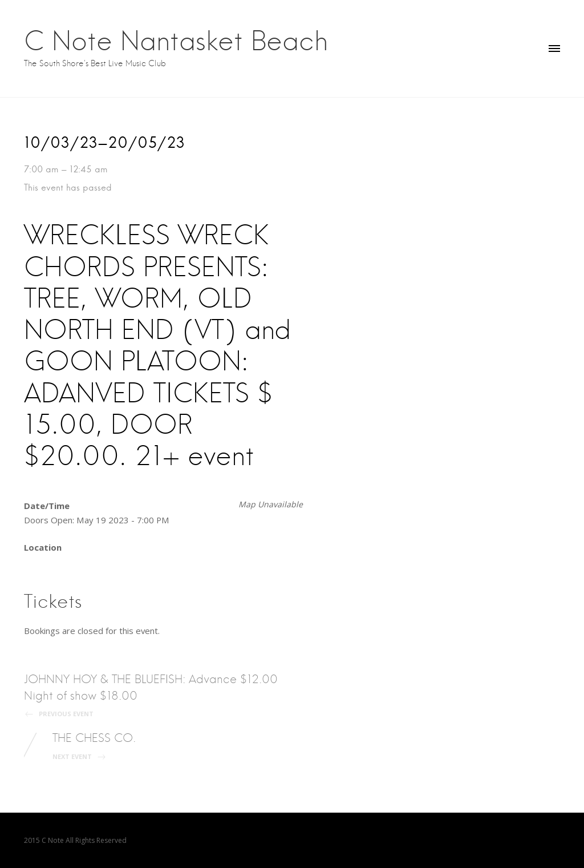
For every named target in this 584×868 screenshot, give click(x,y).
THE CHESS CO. (94, 745)
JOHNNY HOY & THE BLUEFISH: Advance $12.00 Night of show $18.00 (155, 695)
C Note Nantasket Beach (176, 40)
